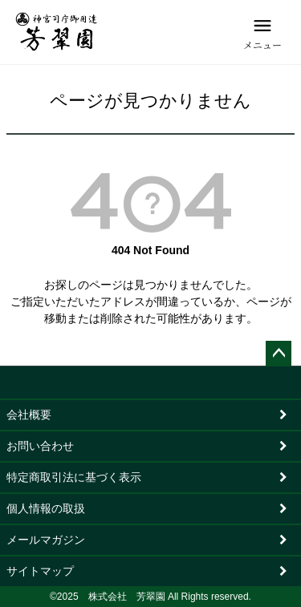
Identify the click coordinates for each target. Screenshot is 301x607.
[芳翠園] (56, 32)
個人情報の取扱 (45, 508)
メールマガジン (45, 539)
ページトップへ (278, 353)
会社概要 (28, 414)
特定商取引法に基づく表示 (73, 477)
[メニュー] (262, 32)
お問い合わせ (40, 445)
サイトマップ (40, 571)
